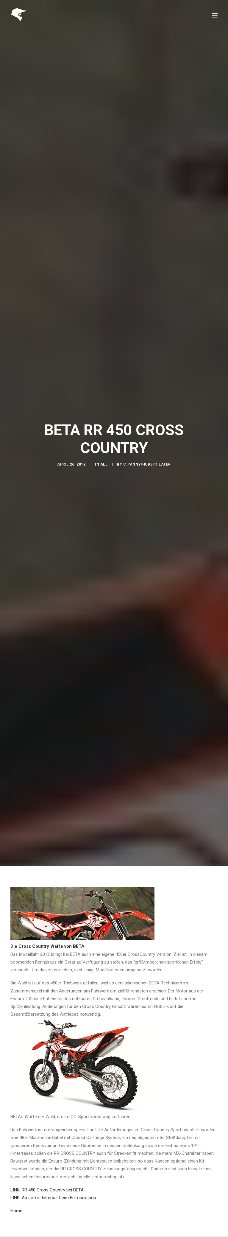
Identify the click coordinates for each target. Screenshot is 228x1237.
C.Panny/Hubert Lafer (147, 464)
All (104, 464)
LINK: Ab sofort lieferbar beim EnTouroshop (53, 1197)
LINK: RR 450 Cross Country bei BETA (47, 1190)
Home (16, 1210)
